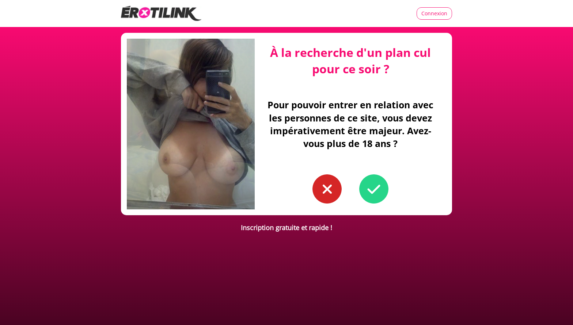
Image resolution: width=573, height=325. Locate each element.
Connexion (434, 13)
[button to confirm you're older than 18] (373, 189)
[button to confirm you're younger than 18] (327, 189)
